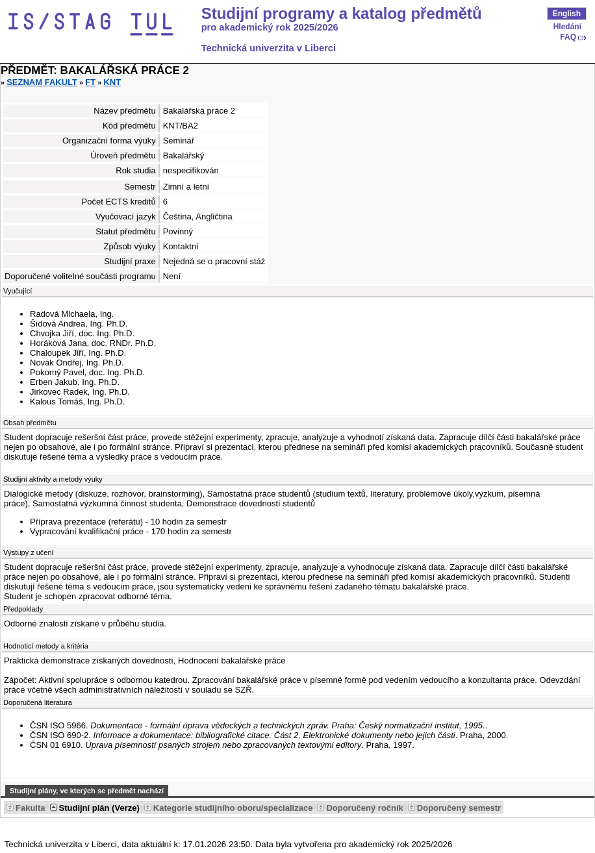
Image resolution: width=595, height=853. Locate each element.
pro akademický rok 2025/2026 (269, 27)
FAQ (568, 37)
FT (90, 82)
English (567, 13)
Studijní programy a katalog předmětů (341, 13)
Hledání (567, 26)
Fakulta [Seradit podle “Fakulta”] (30, 808)
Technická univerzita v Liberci (268, 48)
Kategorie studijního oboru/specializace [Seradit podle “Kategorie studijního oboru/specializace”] (233, 808)
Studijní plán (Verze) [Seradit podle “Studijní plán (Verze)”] (99, 808)
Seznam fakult (41, 82)
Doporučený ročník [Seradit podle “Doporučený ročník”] (364, 808)
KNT (112, 82)
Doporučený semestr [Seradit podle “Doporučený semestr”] (459, 808)
